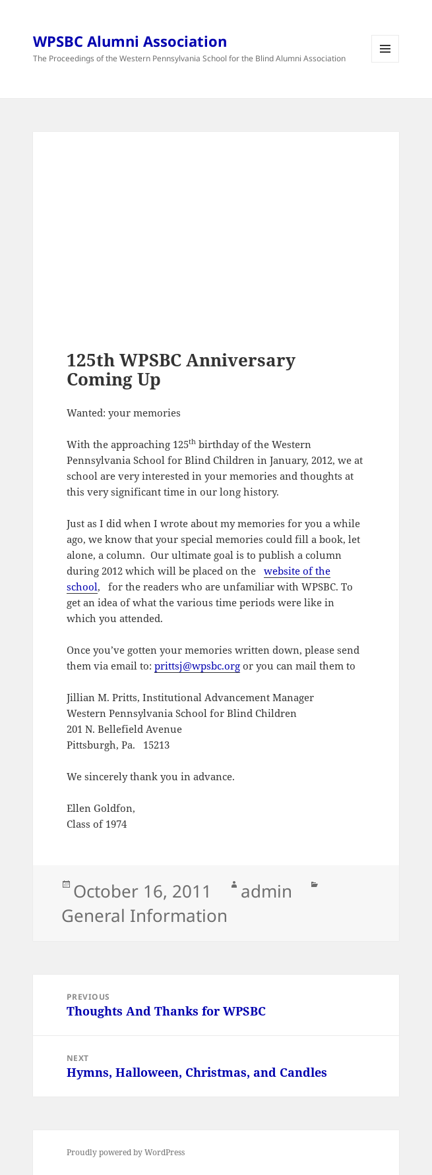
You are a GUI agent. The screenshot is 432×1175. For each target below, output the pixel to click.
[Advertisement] (215, 257)
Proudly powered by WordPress (126, 1152)
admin (266, 891)
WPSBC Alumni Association (130, 41)
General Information (144, 915)
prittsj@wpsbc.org (197, 665)
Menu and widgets (385, 62)
